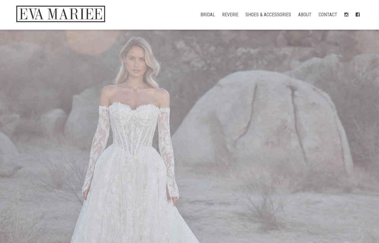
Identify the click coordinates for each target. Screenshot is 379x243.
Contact (328, 14)
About (304, 14)
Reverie (230, 14)
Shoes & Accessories (268, 14)
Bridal (207, 14)
